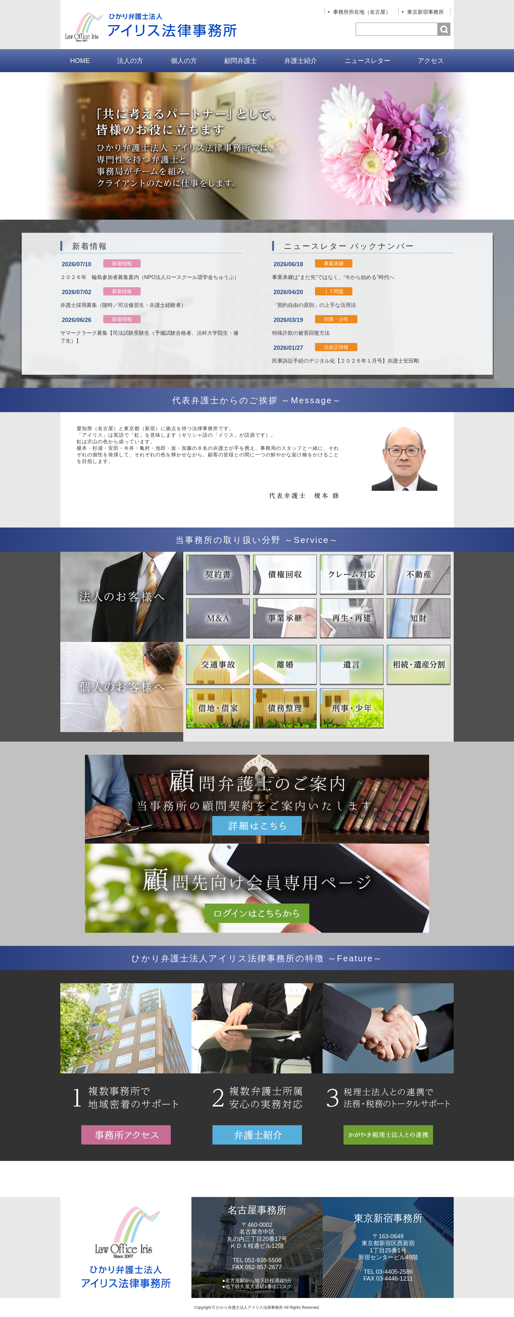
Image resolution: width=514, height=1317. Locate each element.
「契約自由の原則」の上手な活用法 (314, 305)
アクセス (431, 60)
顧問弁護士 (240, 60)
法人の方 (130, 60)
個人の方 (184, 60)
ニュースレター (367, 60)
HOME (80, 60)
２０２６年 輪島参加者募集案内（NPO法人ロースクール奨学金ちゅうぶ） (150, 277)
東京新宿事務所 (425, 12)
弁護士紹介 (300, 60)
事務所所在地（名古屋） (362, 12)
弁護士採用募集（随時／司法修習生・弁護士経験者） (123, 305)
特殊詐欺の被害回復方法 (301, 333)
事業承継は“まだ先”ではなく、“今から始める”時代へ (333, 277)
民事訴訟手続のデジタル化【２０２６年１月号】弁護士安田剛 (345, 361)
